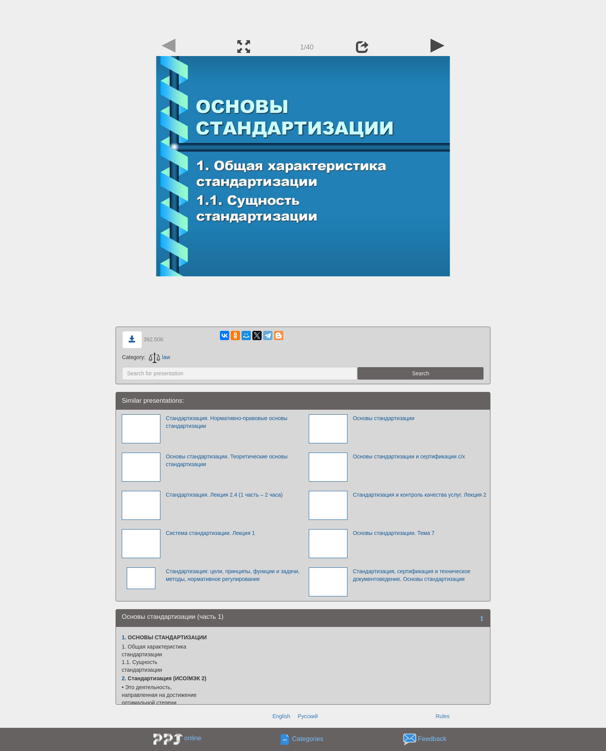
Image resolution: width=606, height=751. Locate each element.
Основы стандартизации (383, 418)
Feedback (432, 739)
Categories (307, 739)
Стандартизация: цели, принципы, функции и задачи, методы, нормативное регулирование (233, 575)
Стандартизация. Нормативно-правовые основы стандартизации (227, 422)
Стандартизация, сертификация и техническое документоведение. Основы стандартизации (411, 575)
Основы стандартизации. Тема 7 (394, 533)
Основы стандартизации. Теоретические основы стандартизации (227, 460)
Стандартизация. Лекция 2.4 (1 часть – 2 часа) (224, 495)
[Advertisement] (303, 17)
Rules (442, 716)
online (192, 738)
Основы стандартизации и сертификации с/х (409, 456)
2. (124, 678)
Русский (308, 716)
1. (124, 637)
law (159, 357)
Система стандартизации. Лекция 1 (210, 533)
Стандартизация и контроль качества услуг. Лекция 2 (419, 495)
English (281, 716)
